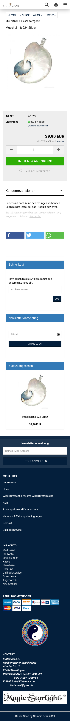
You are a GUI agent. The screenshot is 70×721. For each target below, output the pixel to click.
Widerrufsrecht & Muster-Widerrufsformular (28, 495)
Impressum (9, 482)
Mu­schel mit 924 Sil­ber (35, 416)
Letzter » (51, 15)
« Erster (11, 15)
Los (57, 298)
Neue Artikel (10, 583)
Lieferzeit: (12, 121)
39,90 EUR (35, 424)
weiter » (37, 15)
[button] (15, 235)
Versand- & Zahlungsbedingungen (22, 516)
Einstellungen (10, 557)
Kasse (6, 561)
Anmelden (35, 216)
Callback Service (12, 529)
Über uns (8, 569)
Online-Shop (22, 716)
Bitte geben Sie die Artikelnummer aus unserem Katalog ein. (30, 280)
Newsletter (9, 565)
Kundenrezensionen (20, 191)
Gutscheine (9, 576)
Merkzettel (9, 550)
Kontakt (7, 523)
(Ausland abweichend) (38, 126)
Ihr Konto (8, 554)
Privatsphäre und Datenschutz (20, 509)
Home (6, 489)
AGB (5, 502)
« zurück (24, 15)
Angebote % (9, 580)
